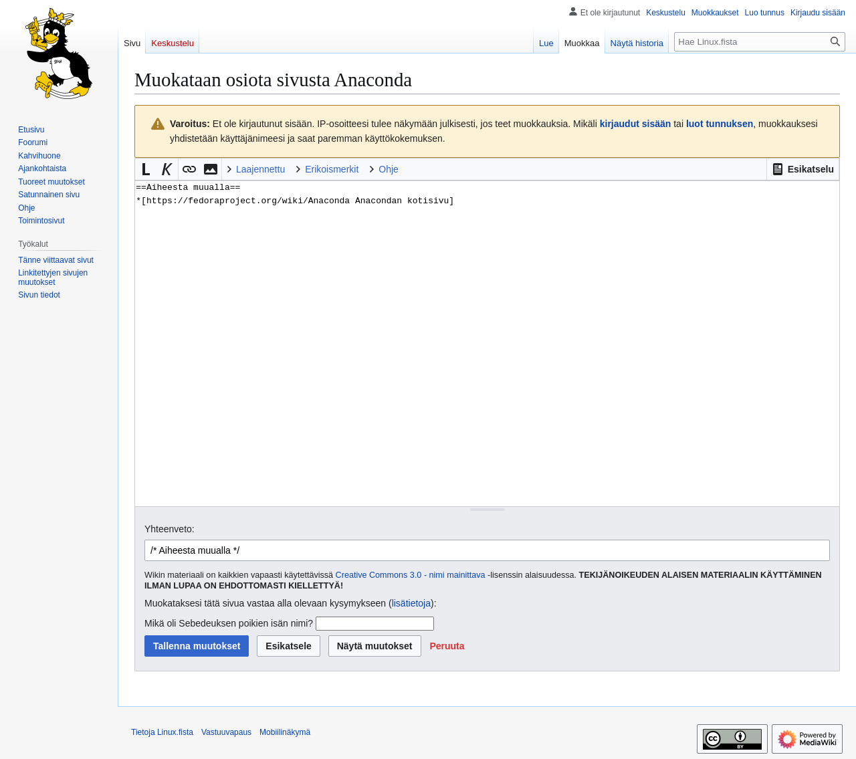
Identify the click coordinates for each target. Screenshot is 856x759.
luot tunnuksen (719, 123)
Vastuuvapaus (226, 732)
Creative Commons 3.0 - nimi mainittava (411, 575)
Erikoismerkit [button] (331, 169)
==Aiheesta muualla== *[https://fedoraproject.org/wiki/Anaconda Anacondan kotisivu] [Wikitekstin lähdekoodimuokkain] (487, 343)
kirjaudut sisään (635, 123)
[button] (803, 169)
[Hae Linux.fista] (759, 41)
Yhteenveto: (169, 529)
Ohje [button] (389, 169)
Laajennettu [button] (260, 169)
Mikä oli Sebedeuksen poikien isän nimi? (228, 623)
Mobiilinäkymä (284, 732)
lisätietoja (411, 603)
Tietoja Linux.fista (162, 732)
